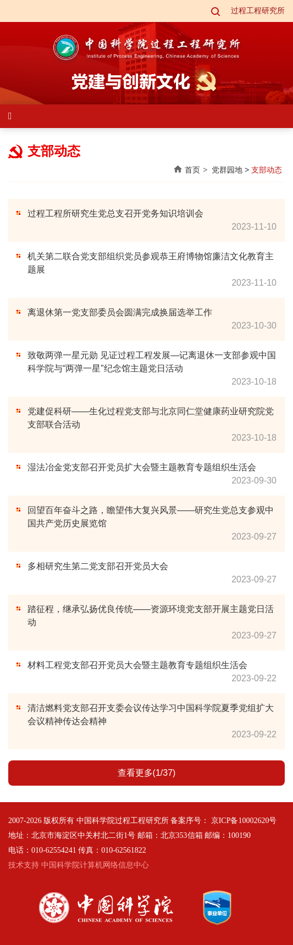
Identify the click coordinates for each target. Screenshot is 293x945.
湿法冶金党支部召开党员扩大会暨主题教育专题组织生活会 (141, 467)
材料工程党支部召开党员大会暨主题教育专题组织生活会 (137, 665)
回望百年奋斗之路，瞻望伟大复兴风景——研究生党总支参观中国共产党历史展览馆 (150, 516)
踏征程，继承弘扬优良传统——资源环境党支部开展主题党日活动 (150, 615)
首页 (192, 169)
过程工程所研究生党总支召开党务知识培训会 (115, 213)
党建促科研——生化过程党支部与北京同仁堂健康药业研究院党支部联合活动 (150, 418)
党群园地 (227, 169)
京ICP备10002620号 (244, 820)
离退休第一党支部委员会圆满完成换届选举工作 (119, 312)
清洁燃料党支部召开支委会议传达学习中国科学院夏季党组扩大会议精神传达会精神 (150, 714)
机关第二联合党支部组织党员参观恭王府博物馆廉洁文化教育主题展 (150, 263)
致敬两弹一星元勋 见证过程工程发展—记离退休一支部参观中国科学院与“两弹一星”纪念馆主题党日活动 (151, 362)
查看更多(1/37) (147, 772)
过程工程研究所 (258, 11)
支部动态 (266, 169)
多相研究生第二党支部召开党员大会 (97, 566)
